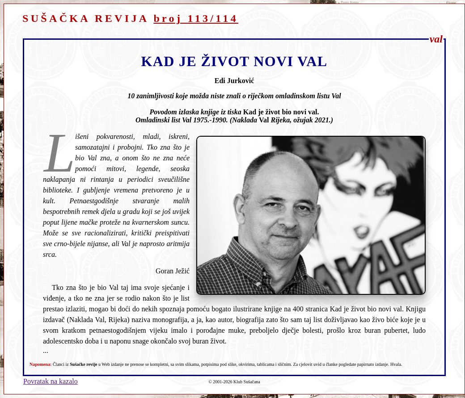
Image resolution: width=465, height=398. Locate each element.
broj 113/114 (195, 18)
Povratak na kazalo (50, 381)
